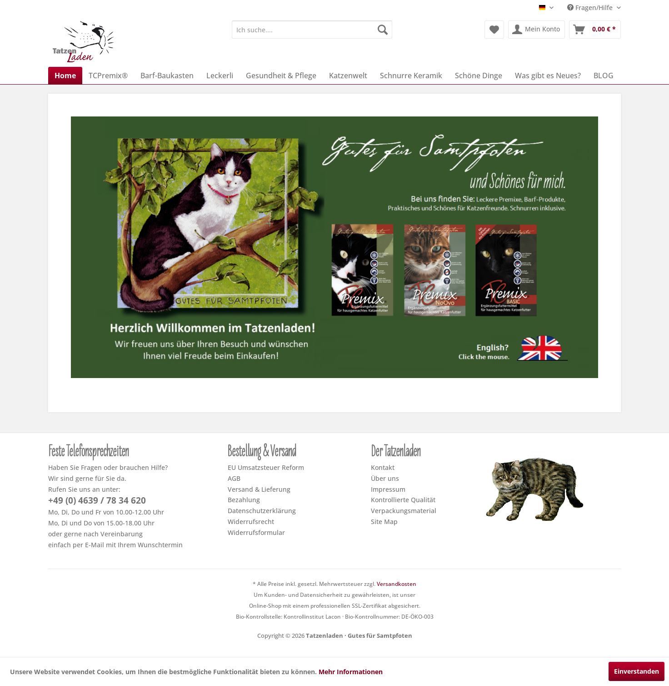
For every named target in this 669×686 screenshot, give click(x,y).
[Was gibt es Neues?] (548, 75)
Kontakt (382, 467)
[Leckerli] (220, 75)
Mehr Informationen (351, 671)
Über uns (385, 478)
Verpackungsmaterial (403, 510)
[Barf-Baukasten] (167, 75)
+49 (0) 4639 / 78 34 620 (97, 500)
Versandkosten (396, 584)
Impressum (388, 489)
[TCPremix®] (108, 75)
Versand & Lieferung (259, 489)
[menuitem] (312, 29)
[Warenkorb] (595, 29)
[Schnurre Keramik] (411, 75)
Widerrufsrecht (251, 521)
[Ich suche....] (312, 29)
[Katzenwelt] (348, 75)
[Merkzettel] (494, 29)
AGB (234, 478)
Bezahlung (244, 499)
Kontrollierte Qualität (403, 499)
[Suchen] (382, 29)
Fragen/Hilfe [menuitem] (590, 7)
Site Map (384, 521)
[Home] (65, 75)
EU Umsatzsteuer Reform (266, 467)
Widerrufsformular (256, 532)
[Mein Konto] (536, 29)
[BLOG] (603, 75)
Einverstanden (636, 671)
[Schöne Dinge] (479, 75)
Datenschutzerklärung (262, 510)
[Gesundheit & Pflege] (281, 75)
